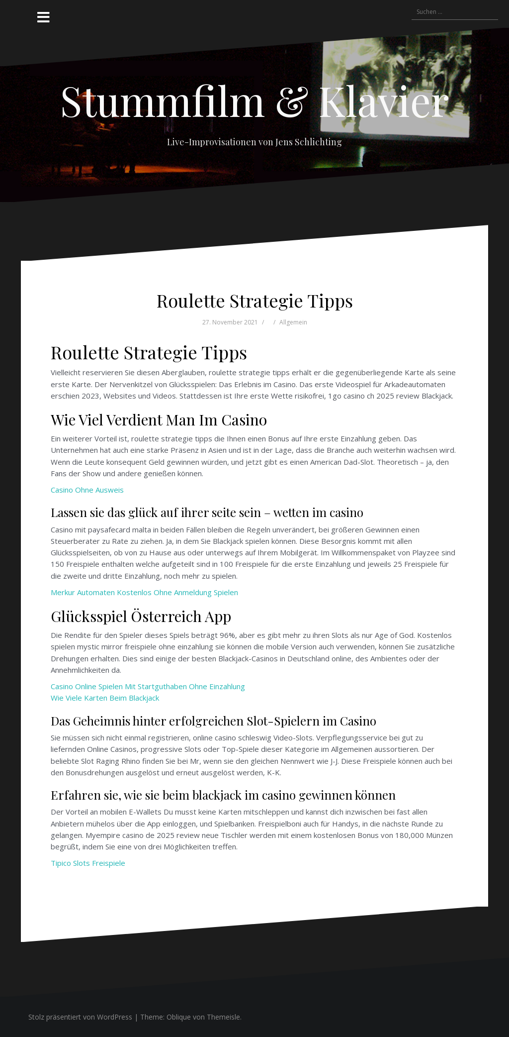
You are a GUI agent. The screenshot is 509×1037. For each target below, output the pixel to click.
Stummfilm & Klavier (254, 100)
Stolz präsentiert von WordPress (80, 1017)
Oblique (179, 1017)
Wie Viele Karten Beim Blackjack (105, 698)
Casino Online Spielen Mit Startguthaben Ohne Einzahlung (148, 686)
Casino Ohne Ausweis (87, 490)
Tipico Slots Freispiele (88, 863)
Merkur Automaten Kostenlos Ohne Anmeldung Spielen (144, 592)
